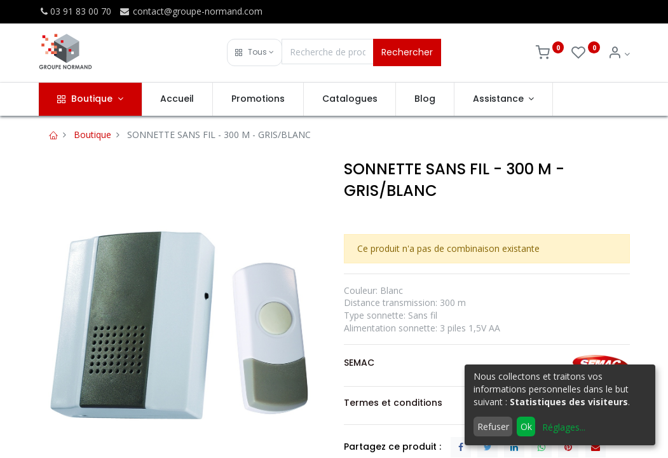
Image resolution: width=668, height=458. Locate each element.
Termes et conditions (393, 402)
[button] (254, 52)
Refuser (493, 426)
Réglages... (563, 427)
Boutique (92, 134)
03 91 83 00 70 (75, 11)
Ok (526, 426)
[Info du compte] (619, 54)
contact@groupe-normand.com (190, 11)
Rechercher (407, 52)
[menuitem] (177, 99)
